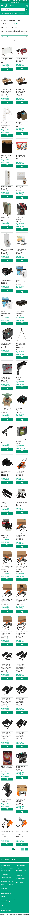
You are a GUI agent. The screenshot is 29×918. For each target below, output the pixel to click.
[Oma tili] (24, 5)
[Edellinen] (22, 849)
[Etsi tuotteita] (14, 9)
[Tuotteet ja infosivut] (2, 5)
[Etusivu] (9, 5)
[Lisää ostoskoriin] (7, 69)
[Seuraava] (26, 849)
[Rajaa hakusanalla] (14, 36)
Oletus (18, 40)
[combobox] (14, 9)
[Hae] (26, 9)
